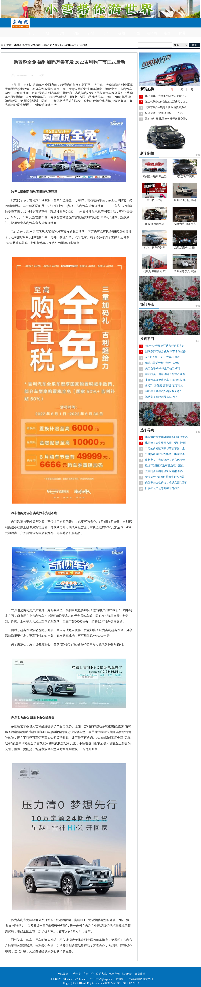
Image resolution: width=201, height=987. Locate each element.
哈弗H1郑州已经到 (185, 200)
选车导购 (147, 430)
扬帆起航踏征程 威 (155, 271)
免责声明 (114, 973)
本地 (45, 33)
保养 (182, 33)
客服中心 (88, 973)
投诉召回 (147, 339)
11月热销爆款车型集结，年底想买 (165, 454)
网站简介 (63, 973)
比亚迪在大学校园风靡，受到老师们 (166, 442)
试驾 (60, 33)
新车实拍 (147, 153)
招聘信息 (127, 973)
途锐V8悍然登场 (154, 223)
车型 (136, 33)
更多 (198, 155)
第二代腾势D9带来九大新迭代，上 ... (166, 101)
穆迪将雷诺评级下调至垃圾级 (162, 362)
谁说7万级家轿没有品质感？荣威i (164, 465)
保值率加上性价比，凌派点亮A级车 (166, 482)
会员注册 (140, 973)
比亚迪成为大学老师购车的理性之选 (166, 437)
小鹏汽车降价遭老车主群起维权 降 (165, 379)
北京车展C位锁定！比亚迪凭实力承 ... (167, 107)
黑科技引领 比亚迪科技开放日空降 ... (166, 118)
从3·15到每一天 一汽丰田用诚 (162, 357)
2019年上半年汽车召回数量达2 (163, 391)
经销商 (152, 33)
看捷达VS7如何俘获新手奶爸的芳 (164, 476)
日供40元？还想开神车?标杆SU (163, 488)
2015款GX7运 (154, 200)
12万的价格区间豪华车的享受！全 (165, 448)
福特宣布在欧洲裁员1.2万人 (161, 397)
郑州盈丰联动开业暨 (154, 176)
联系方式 (101, 973)
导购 (76, 33)
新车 (106, 33)
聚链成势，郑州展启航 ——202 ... (164, 113)
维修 (167, 33)
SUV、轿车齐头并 (154, 247)
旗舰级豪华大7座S (185, 247)
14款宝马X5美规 (184, 176)
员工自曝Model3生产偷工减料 (162, 368)
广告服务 (76, 973)
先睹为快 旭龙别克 (185, 223)
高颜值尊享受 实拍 (185, 271)
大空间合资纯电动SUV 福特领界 (164, 471)
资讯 (30, 33)
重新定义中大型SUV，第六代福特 (165, 459)
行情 (91, 33)
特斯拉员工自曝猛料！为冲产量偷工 (166, 374)
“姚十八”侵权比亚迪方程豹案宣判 (165, 345)
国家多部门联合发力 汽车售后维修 (165, 351)
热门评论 (147, 304)
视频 (121, 33)
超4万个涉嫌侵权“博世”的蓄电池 (164, 385)
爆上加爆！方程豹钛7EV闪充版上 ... (166, 96)
